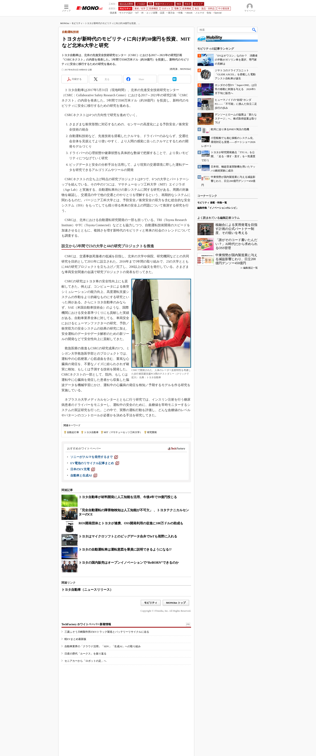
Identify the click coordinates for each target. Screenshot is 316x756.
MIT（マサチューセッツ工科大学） (123, 432)
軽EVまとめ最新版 (75, 639)
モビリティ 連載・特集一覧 (212, 202)
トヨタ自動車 (91, 432)
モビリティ (77, 23)
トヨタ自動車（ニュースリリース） (87, 589)
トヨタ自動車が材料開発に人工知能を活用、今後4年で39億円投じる (128, 497)
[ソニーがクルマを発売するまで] (94, 457)
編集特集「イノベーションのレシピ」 (217, 207)
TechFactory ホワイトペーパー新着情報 (86, 624)
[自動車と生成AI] (83, 475)
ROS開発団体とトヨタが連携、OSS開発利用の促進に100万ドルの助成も (131, 523)
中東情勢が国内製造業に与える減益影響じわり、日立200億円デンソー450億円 (236, 259)
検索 (254, 29)
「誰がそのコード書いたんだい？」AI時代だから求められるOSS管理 (236, 244)
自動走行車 (73, 432)
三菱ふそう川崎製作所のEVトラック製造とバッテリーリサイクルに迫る (106, 631)
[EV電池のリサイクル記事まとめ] (94, 463)
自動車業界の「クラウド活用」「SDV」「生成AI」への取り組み (102, 646)
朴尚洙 (174, 69)
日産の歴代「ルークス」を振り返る (85, 653)
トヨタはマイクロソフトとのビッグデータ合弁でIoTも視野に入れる (128, 536)
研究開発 (152, 432)
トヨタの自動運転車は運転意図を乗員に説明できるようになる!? (125, 549)
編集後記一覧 (250, 267)
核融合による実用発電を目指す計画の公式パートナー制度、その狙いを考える (236, 229)
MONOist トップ (176, 602)
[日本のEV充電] (82, 469)
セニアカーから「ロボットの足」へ (85, 660)
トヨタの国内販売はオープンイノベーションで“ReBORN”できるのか (129, 562)
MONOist (64, 23)
